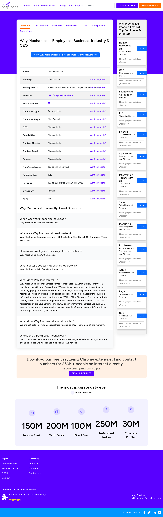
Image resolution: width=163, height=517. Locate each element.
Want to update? (98, 79)
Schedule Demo (150, 5)
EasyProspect (76, 5)
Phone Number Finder (44, 5)
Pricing (62, 5)
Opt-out (6, 478)
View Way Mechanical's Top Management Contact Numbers (65, 54)
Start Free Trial (127, 5)
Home (27, 5)
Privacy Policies (9, 463)
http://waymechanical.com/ (61, 95)
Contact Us (35, 473)
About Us (33, 463)
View (142, 48)
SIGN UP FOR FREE (81, 373)
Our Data (33, 468)
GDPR (5, 473)
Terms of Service (10, 468)
